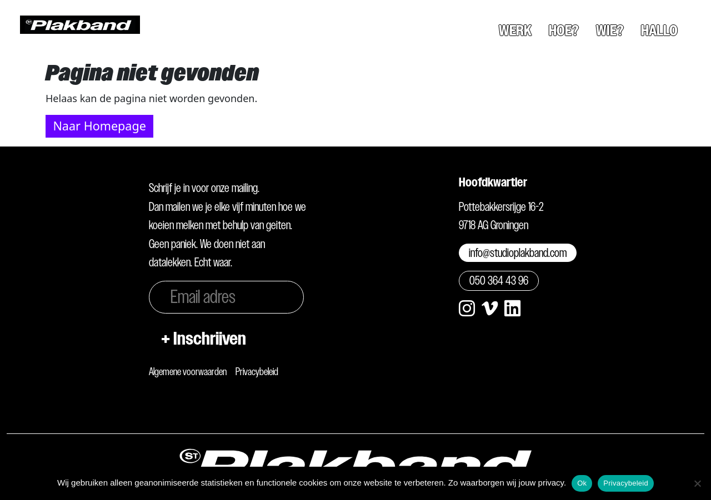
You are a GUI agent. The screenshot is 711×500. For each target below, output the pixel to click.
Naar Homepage (99, 126)
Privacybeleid (257, 371)
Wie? (610, 30)
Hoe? (564, 30)
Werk (515, 30)
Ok (582, 483)
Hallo (659, 30)
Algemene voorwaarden (188, 371)
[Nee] (697, 483)
